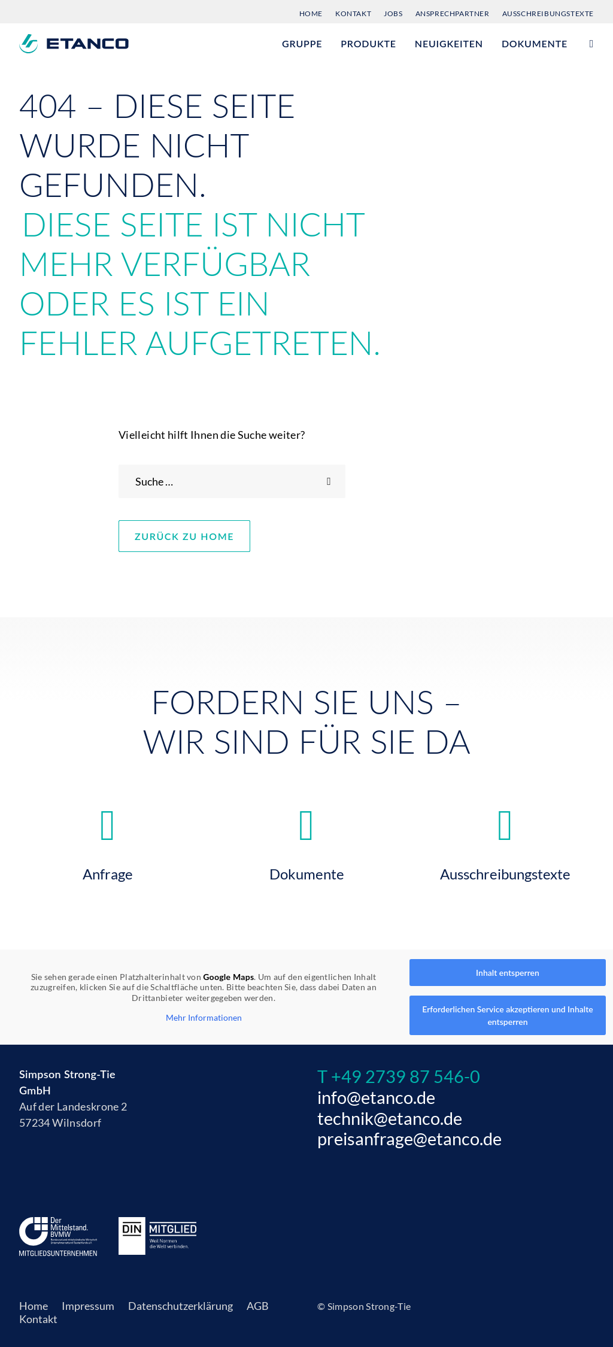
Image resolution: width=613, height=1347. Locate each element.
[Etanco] (74, 43)
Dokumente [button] (307, 870)
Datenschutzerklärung (180, 1305)
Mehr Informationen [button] (204, 1017)
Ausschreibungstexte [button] (505, 870)
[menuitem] (313, 11)
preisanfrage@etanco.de (409, 1138)
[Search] (232, 481)
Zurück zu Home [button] (198, 536)
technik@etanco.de (389, 1118)
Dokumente (535, 43)
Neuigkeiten (449, 43)
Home (311, 13)
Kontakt (353, 13)
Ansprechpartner (452, 13)
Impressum (88, 1305)
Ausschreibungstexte (548, 13)
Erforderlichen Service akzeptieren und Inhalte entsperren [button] (507, 1015)
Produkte (368, 43)
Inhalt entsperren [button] (507, 972)
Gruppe (302, 43)
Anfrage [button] (108, 870)
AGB (258, 1305)
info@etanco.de (376, 1097)
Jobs (393, 13)
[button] (588, 43)
